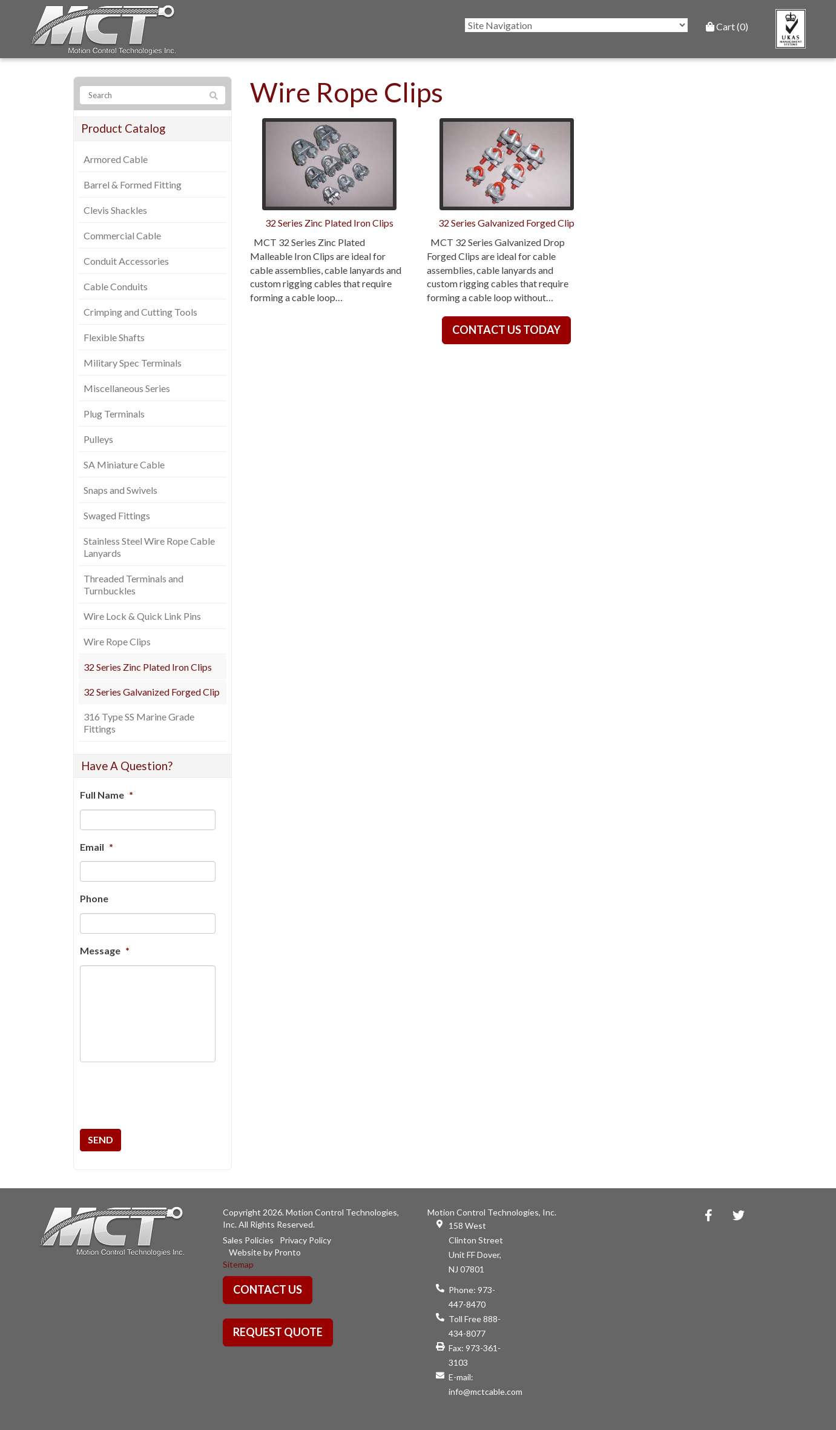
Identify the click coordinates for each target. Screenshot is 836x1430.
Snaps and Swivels (120, 490)
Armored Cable (116, 159)
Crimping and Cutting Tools (140, 312)
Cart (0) (727, 26)
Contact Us (267, 1289)
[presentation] (149, 1090)
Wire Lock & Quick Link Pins (142, 616)
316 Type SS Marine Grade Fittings (139, 722)
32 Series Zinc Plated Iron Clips (148, 667)
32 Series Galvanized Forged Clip (152, 691)
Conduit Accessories (126, 261)
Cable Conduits (116, 286)
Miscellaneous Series (127, 388)
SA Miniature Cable (124, 464)
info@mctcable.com (485, 1391)
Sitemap (238, 1264)
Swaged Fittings (117, 515)
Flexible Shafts (114, 337)
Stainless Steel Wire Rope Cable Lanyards (149, 547)
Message (105, 950)
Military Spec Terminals (133, 362)
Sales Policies (248, 1240)
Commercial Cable (122, 235)
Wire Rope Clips (117, 641)
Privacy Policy (305, 1240)
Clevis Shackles (115, 210)
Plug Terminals (114, 413)
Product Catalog (123, 128)
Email (96, 847)
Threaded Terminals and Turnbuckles (133, 584)
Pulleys (98, 439)
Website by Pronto (265, 1252)
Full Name (106, 794)
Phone (94, 898)
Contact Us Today (506, 329)
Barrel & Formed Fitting (133, 184)
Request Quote (278, 1332)
